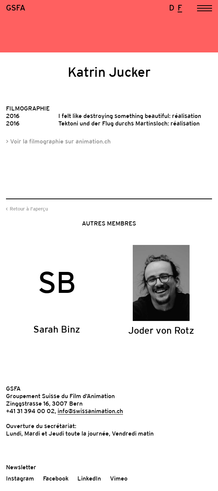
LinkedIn (89, 478)
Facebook (55, 478)
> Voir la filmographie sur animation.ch (58, 141)
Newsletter (21, 467)
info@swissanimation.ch (90, 410)
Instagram (20, 478)
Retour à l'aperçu (29, 209)
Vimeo (119, 478)
